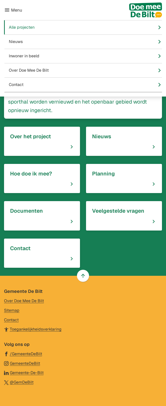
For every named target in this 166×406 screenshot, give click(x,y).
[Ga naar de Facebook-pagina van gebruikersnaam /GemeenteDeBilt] (23, 353)
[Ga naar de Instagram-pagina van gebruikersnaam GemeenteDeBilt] (22, 363)
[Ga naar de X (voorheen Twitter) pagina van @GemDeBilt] (19, 382)
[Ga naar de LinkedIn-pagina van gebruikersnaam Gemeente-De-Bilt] (24, 372)
